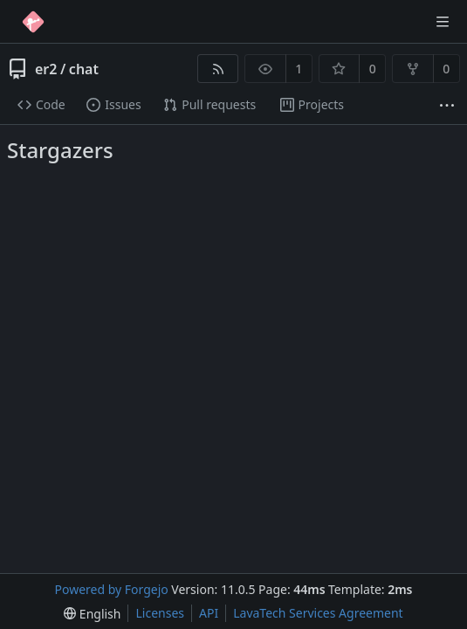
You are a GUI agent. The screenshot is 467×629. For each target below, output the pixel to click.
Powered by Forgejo (111, 589)
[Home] (33, 22)
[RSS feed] (217, 68)
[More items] (447, 105)
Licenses (159, 613)
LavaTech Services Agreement (317, 613)
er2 (46, 69)
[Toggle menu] (442, 22)
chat (84, 69)
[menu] (92, 613)
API (208, 613)
